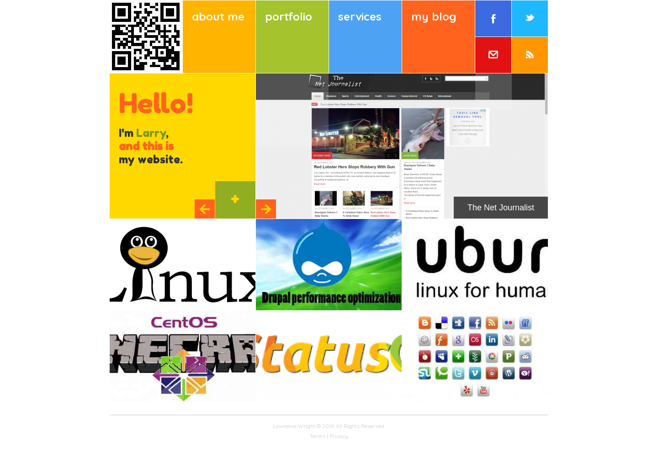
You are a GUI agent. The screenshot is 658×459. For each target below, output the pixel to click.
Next (266, 209)
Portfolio (288, 16)
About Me (218, 16)
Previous (205, 209)
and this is (146, 146)
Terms (317, 436)
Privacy (338, 436)
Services (360, 16)
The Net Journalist (500, 207)
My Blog (433, 16)
